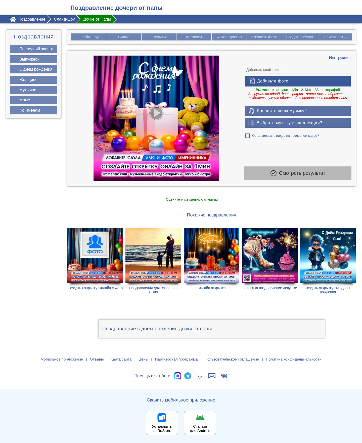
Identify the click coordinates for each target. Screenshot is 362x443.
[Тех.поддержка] (199, 375)
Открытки (159, 37)
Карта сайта (121, 359)
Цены (143, 359)
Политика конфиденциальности (294, 359)
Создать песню (299, 37)
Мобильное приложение (61, 359)
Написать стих (334, 37)
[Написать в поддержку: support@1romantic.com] (211, 375)
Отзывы (97, 359)
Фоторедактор (229, 37)
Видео (124, 37)
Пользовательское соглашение (232, 359)
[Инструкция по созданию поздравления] (340, 58)
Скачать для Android (200, 428)
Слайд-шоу (88, 37)
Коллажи (194, 37)
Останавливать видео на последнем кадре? (285, 136)
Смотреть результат (297, 174)
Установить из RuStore (162, 428)
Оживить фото (264, 37)
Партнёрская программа (176, 359)
